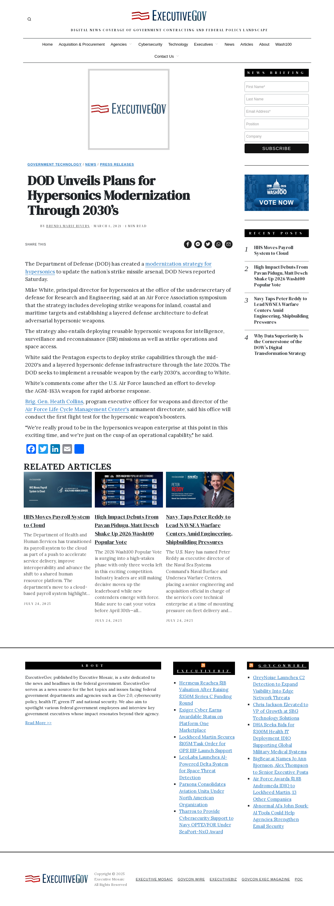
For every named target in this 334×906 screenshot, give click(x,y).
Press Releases (117, 164)
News (229, 44)
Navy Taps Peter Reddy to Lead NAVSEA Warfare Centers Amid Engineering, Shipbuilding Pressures (281, 311)
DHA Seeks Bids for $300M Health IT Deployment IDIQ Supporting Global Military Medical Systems (280, 738)
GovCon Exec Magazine (265, 879)
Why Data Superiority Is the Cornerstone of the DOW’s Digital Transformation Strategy (280, 345)
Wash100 (283, 44)
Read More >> (38, 722)
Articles (246, 44)
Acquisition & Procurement (82, 44)
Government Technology (55, 164)
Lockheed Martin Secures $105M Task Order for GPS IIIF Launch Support (207, 743)
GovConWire (282, 665)
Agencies (119, 44)
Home (47, 44)
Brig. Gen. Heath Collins (54, 401)
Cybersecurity (150, 44)
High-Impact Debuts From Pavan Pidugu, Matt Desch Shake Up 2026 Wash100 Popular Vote (281, 276)
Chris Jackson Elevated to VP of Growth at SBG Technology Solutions (280, 711)
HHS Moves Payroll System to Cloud (273, 251)
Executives (203, 44)
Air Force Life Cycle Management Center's (77, 409)
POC (299, 879)
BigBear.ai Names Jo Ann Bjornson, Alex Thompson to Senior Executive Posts (280, 765)
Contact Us (164, 56)
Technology (178, 44)
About (264, 44)
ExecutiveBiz (204, 671)
